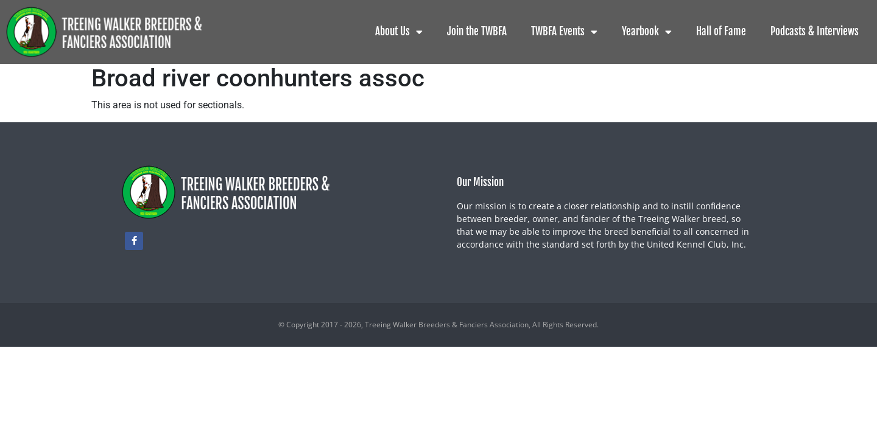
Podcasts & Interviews (814, 31)
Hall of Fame (721, 31)
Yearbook (647, 32)
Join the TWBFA (477, 31)
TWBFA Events (564, 32)
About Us (399, 32)
